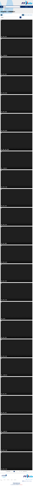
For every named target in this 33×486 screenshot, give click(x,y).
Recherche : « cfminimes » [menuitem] (6, 8)
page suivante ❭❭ (25, 471)
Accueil (2, 8)
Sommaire (15, 479)
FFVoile (27, 2)
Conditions (8, 479)
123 (19, 471)
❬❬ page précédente (8, 471)
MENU (2, 6)
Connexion (26, 6)
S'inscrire (31, 6)
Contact (5, 479)
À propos (1, 480)
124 (21, 471)
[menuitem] (2, 8)
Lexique (12, 479)
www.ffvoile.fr (21, 484)
